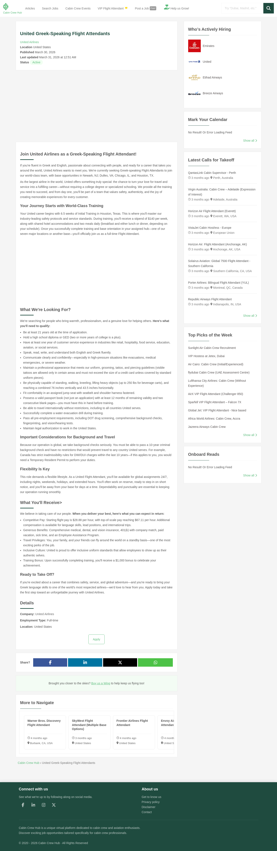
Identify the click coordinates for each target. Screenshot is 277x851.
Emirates (208, 46)
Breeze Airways (213, 93)
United (207, 61)
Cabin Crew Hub (30, 828)
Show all (250, 140)
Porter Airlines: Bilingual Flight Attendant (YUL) (218, 282)
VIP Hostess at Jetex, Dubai (206, 356)
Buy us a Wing (100, 683)
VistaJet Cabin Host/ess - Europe (209, 227)
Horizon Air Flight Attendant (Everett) (212, 211)
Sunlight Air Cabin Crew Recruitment (212, 348)
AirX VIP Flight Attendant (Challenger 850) (215, 394)
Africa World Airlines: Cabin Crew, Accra (214, 418)
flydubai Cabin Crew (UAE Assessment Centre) (219, 372)
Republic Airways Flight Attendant (210, 299)
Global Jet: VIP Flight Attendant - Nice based (217, 410)
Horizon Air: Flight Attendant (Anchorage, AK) (217, 244)
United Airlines (29, 42)
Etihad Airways (212, 77)
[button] (268, 8)
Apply (96, 639)
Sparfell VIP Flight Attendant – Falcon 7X (214, 402)
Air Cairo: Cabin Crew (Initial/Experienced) (215, 364)
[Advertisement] (96, 106)
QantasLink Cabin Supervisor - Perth (212, 172)
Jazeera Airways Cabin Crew (207, 426)
